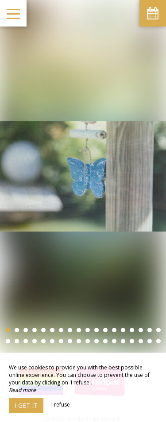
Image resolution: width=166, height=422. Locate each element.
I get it (26, 405)
